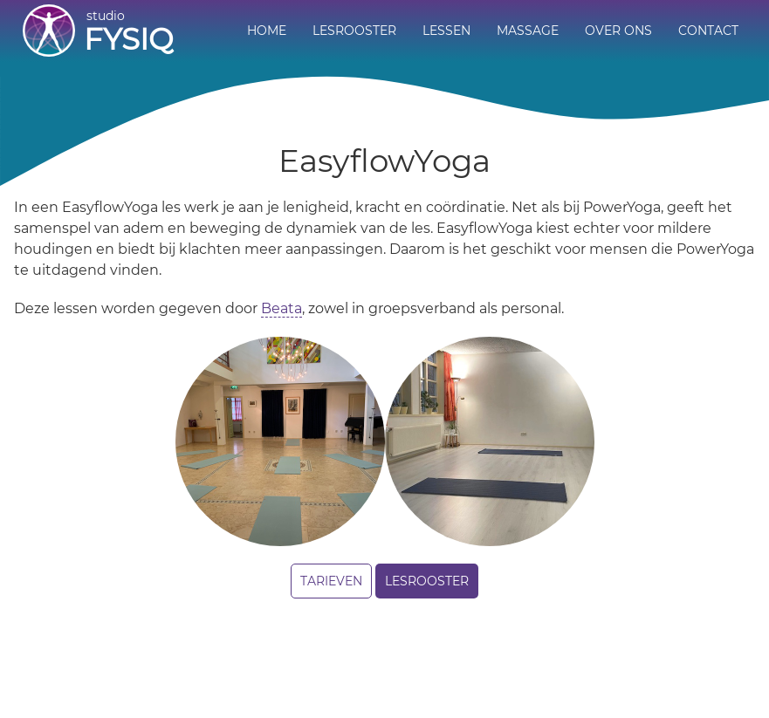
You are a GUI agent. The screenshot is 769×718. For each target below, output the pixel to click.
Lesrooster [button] (427, 581)
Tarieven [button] (331, 581)
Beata (281, 308)
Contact (708, 30)
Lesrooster (354, 30)
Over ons (618, 30)
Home (266, 30)
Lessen (446, 30)
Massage (528, 30)
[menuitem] (266, 31)
